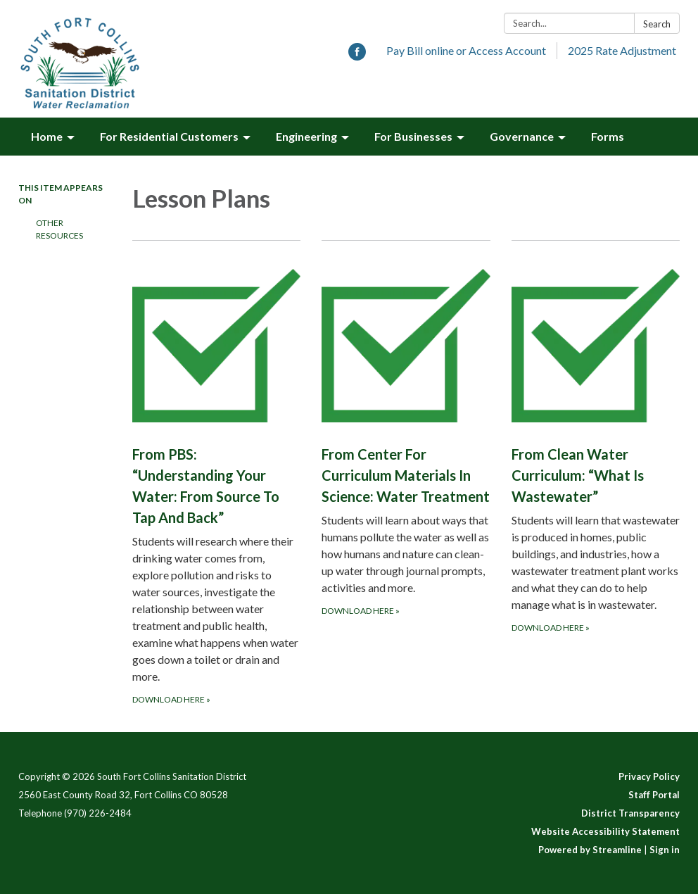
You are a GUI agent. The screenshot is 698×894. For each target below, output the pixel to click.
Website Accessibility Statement (605, 831)
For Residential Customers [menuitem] (169, 136)
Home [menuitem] (47, 136)
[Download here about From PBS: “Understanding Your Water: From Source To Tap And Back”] (216, 473)
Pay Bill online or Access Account (466, 50)
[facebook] (357, 56)
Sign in (664, 849)
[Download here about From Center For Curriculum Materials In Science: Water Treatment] (406, 473)
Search (657, 24)
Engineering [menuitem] (306, 136)
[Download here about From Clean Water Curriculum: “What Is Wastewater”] (596, 473)
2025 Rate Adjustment (622, 50)
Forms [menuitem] (607, 136)
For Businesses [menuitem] (413, 136)
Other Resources (59, 229)
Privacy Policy (649, 776)
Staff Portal (654, 794)
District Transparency (630, 813)
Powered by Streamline (590, 849)
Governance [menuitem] (522, 136)
